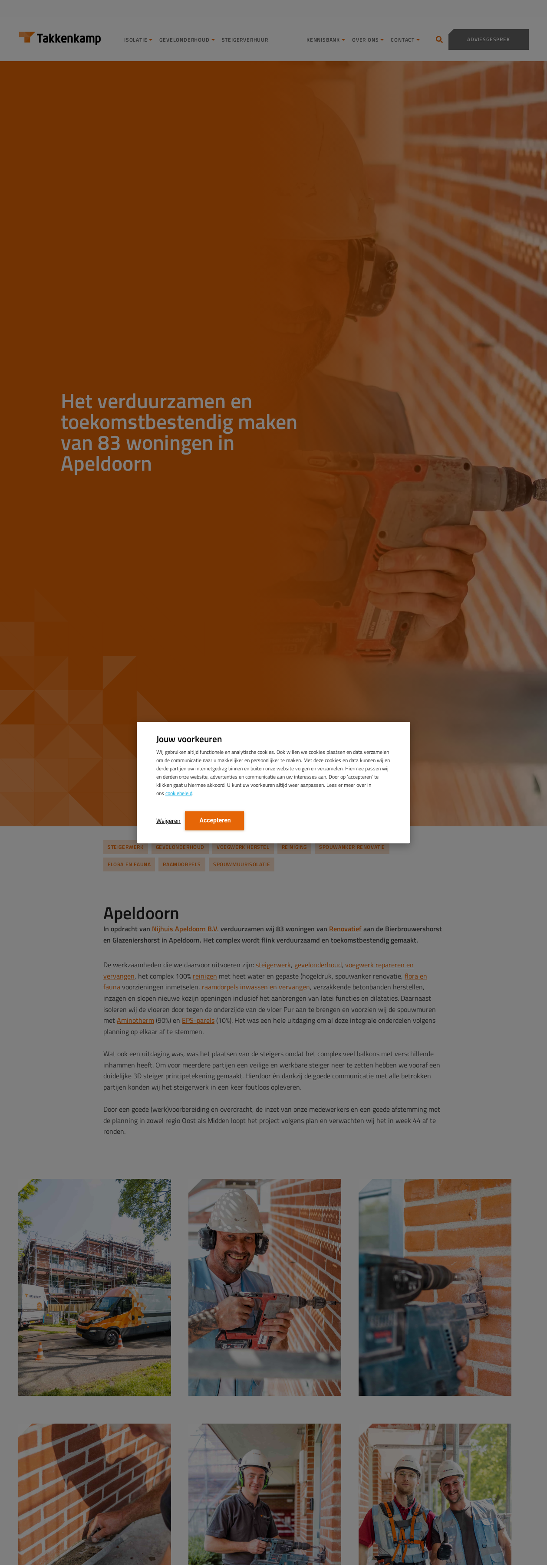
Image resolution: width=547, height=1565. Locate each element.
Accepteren (214, 820)
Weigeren (168, 820)
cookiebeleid (178, 793)
